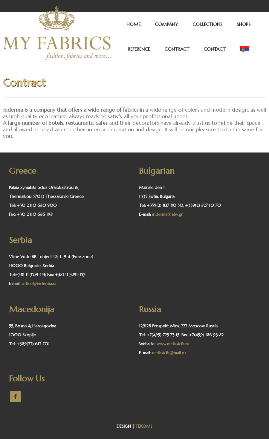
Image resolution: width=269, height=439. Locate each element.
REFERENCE (139, 49)
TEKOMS (143, 426)
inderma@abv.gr (167, 214)
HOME (133, 24)
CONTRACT (176, 49)
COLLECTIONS (207, 24)
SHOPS (243, 24)
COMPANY (166, 24)
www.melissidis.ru (173, 343)
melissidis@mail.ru (169, 352)
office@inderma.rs (39, 283)
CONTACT (214, 49)
